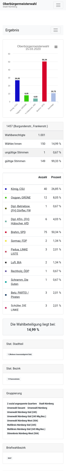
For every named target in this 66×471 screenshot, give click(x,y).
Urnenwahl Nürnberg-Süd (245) (22, 412)
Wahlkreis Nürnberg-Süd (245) (21, 425)
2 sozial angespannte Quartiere (22, 403)
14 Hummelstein (14, 379)
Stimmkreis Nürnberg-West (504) (23, 433)
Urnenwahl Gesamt (16, 408)
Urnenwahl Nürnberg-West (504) (22, 420)
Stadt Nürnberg (46, 403)
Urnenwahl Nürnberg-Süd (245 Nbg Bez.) (26, 416)
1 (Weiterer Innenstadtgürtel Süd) (20, 354)
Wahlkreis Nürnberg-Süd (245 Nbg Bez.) (26, 429)
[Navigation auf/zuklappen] (58, 5)
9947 (9, 458)
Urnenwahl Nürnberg (37, 408)
